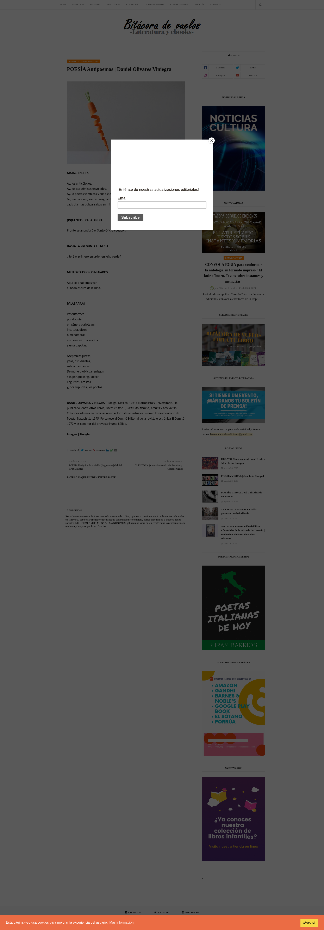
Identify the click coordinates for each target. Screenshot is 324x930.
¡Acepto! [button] (309, 922)
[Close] (211, 140)
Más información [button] (121, 922)
